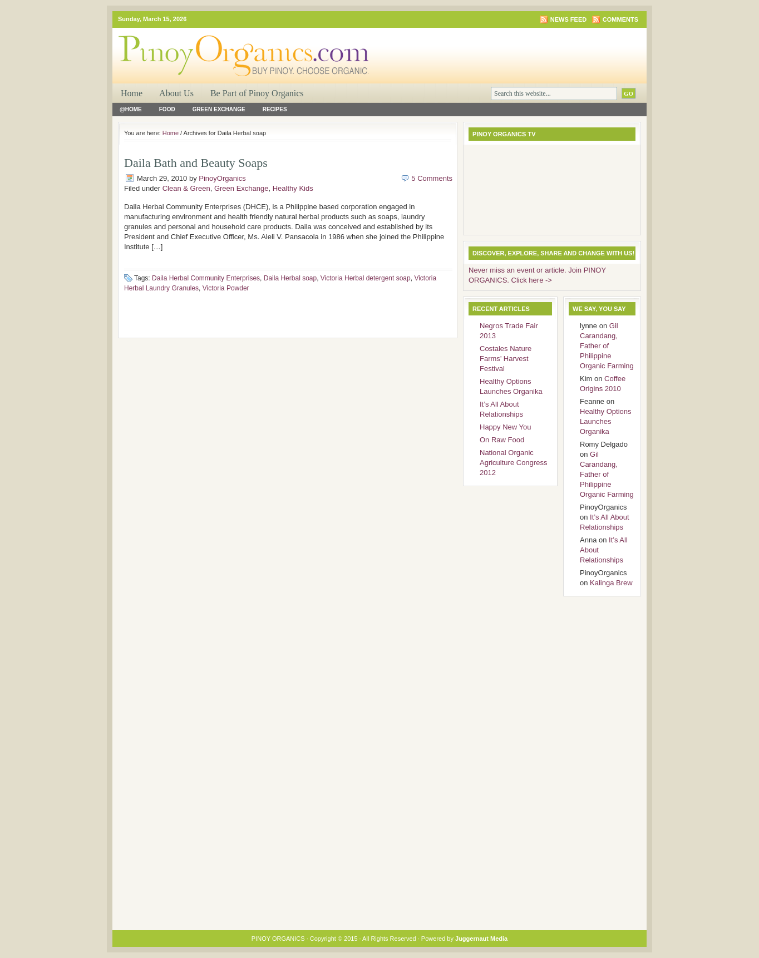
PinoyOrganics (222, 178)
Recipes (275, 109)
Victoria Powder (226, 288)
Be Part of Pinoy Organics (257, 93)
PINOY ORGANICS (246, 48)
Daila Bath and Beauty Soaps (196, 163)
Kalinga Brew (611, 583)
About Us (176, 93)
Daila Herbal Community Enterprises (206, 278)
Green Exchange (219, 109)
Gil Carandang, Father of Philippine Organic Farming (607, 346)
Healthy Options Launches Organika (606, 421)
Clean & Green (186, 188)
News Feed (568, 19)
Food (167, 109)
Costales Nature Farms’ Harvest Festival (505, 358)
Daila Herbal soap (290, 278)
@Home (131, 109)
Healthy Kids (293, 188)
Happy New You (505, 427)
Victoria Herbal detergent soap (366, 278)
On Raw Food (502, 440)
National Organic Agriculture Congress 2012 (513, 462)
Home (131, 93)
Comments (620, 19)
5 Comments (431, 178)
